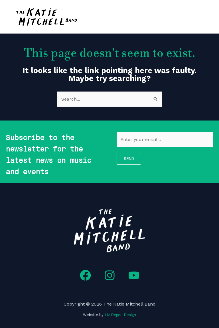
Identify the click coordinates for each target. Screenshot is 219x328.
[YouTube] (134, 275)
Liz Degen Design (120, 315)
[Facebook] (85, 275)
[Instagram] (109, 275)
